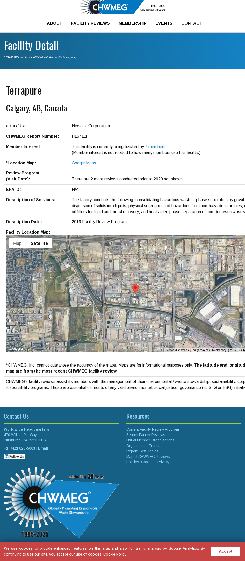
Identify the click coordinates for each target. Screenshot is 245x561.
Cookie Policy (114, 554)
